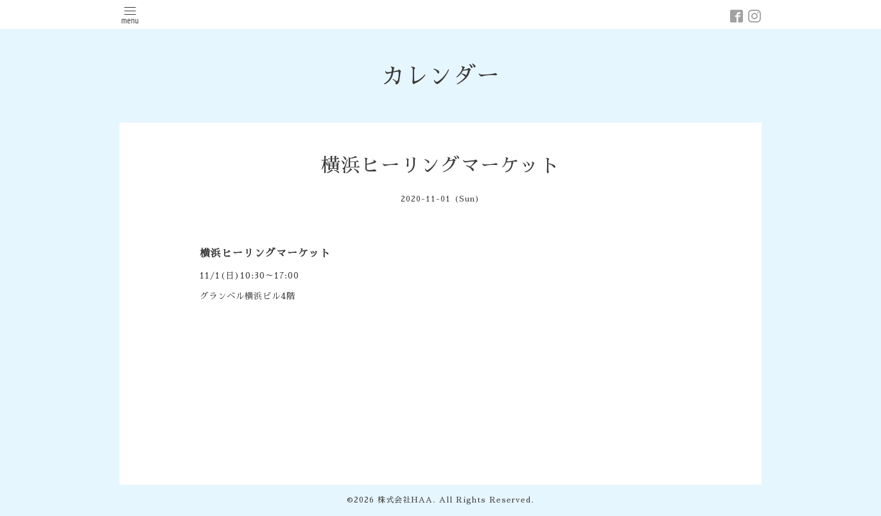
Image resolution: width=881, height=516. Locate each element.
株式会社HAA (405, 500)
